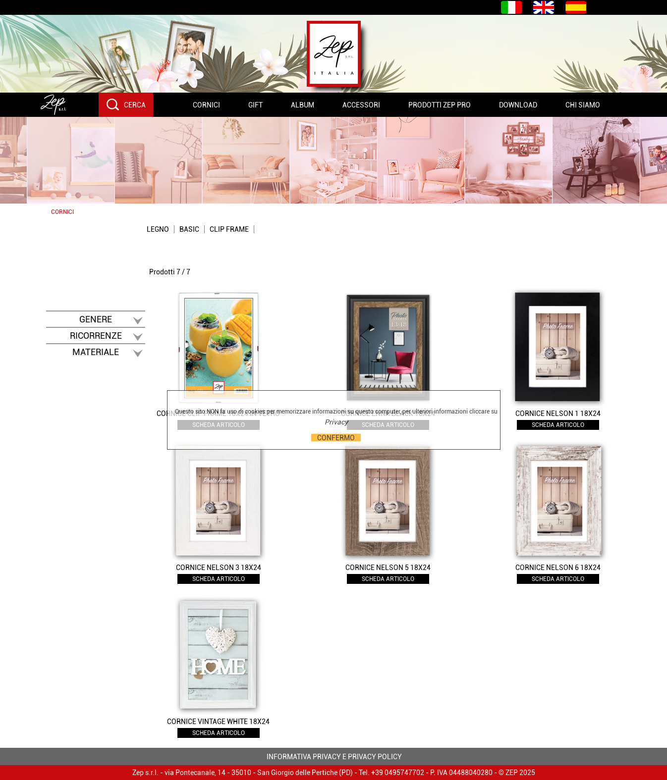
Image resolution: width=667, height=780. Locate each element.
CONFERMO (336, 437)
